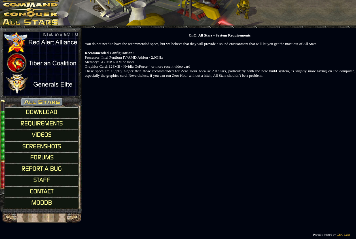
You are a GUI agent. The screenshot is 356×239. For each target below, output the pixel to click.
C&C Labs (343, 234)
